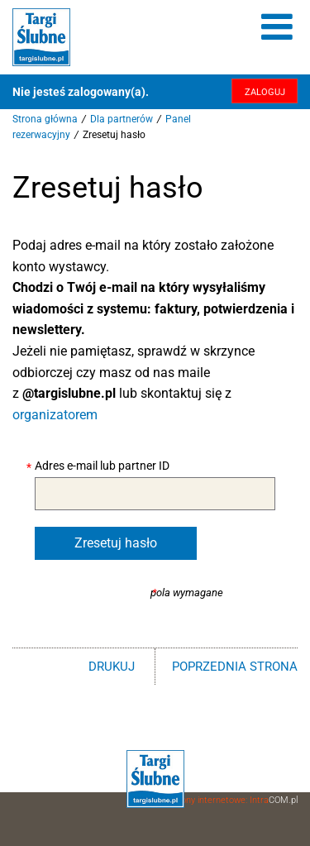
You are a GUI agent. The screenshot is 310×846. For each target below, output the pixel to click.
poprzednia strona (235, 666)
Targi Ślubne (41, 37)
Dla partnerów (121, 119)
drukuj (111, 666)
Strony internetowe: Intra (233, 800)
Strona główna (45, 119)
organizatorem (55, 415)
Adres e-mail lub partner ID (102, 465)
